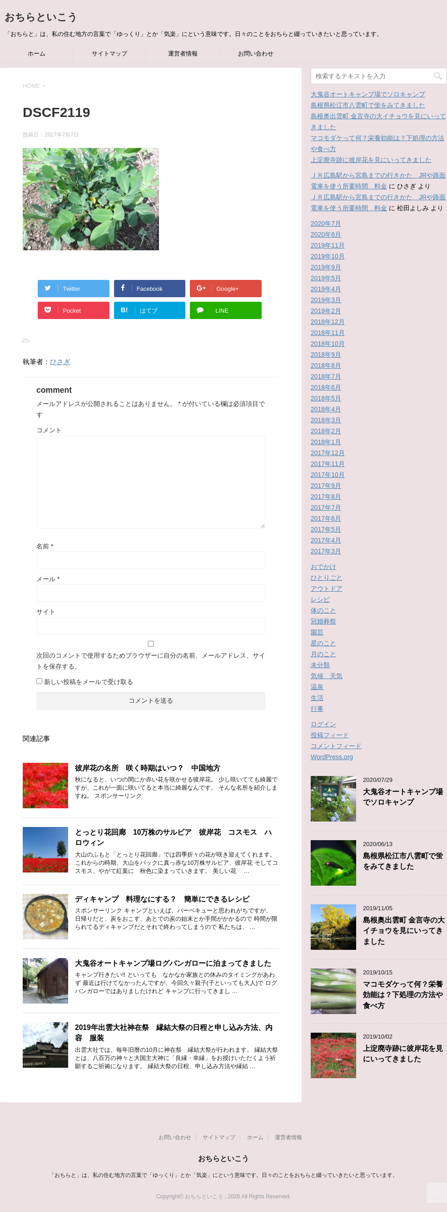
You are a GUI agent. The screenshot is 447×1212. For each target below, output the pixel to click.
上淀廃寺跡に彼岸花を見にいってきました (371, 159)
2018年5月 (326, 398)
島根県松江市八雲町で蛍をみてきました (368, 105)
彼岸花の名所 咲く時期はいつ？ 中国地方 (151, 768)
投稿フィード (330, 735)
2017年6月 (326, 518)
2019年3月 (326, 300)
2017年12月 (328, 452)
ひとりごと (327, 577)
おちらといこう (41, 17)
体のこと (323, 610)
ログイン (323, 724)
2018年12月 (328, 321)
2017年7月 (326, 507)
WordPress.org (332, 757)
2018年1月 (326, 442)
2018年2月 (326, 431)
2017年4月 (326, 540)
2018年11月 (328, 332)
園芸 (317, 632)
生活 (317, 697)
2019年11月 (328, 245)
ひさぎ (60, 361)
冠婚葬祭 (323, 621)
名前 (44, 546)
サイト (45, 611)
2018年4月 (326, 409)
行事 (317, 708)
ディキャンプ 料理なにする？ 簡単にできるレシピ (162, 899)
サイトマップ (109, 53)
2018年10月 (328, 343)
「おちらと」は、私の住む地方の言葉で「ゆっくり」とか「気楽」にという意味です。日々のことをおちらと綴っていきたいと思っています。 (223, 1175)
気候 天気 (327, 676)
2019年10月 (328, 256)
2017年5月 (326, 529)
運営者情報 (183, 53)
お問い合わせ (255, 53)
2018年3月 (326, 420)
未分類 (320, 665)
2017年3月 (326, 551)
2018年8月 (326, 365)
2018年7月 (326, 376)
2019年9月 (326, 267)
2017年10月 (328, 474)
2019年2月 (326, 310)
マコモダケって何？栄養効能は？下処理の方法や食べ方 (403, 994)
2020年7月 (326, 223)
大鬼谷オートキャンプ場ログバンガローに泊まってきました (173, 963)
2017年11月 (328, 463)
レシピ (320, 599)
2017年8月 (326, 496)
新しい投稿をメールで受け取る (88, 681)
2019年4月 (326, 289)
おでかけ (323, 566)
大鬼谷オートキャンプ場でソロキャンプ (368, 94)
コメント (49, 430)
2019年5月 (326, 278)
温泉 (317, 686)
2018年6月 (326, 387)
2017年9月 (326, 485)
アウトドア (327, 588)
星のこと (323, 643)
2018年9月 (326, 354)
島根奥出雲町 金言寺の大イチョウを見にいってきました (404, 930)
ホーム (36, 53)
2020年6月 (326, 234)
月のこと (323, 654)
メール (48, 579)
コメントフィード (336, 746)
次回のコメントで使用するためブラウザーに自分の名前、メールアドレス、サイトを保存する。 (150, 661)
